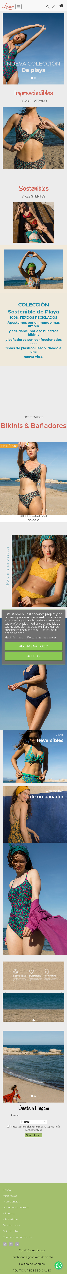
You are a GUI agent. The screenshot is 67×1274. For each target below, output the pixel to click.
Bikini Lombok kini (33, 516)
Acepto (33, 656)
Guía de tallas (11, 1231)
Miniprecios (10, 1195)
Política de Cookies (31, 1264)
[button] (5, 52)
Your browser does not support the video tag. (33, 386)
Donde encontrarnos (16, 1207)
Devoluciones (11, 1225)
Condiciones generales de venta (32, 1257)
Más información (15, 637)
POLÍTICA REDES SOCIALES (32, 1270)
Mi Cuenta (9, 1213)
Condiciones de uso (32, 1250)
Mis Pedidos (10, 1219)
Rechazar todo (33, 646)
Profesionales (11, 1201)
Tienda (7, 1189)
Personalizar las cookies (41, 637)
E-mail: (15, 1115)
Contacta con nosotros (17, 1237)
